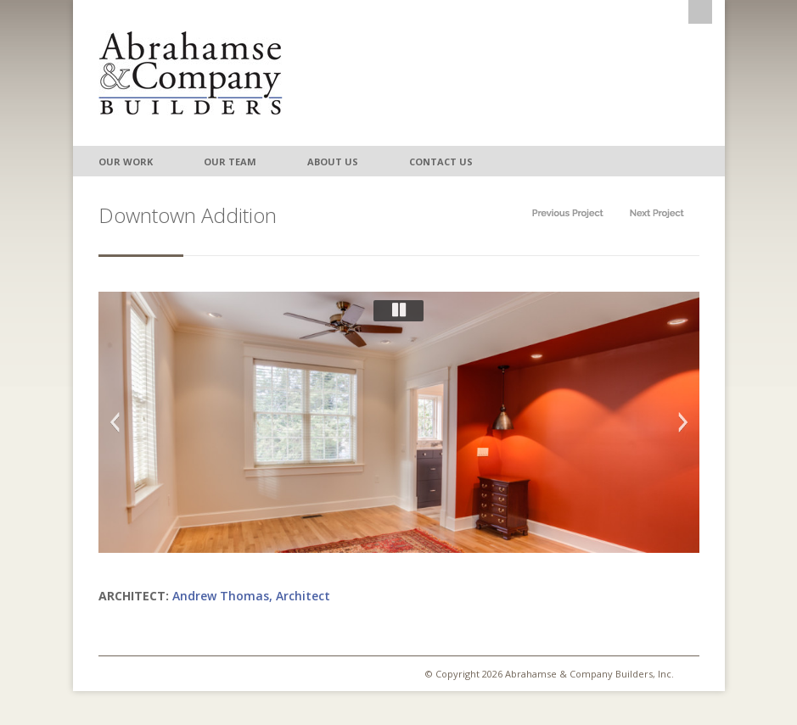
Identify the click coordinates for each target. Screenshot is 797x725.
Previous (114, 422)
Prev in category (567, 213)
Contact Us (441, 161)
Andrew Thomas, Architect (251, 596)
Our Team (230, 161)
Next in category (657, 213)
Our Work (125, 161)
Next (683, 422)
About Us (332, 161)
